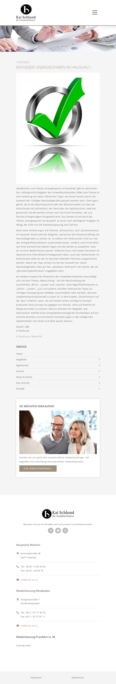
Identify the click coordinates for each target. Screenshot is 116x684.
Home (19, 353)
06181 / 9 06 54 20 (35, 566)
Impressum (35, 677)
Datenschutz (78, 677)
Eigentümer (22, 365)
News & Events (24, 377)
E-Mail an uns (26, 579)
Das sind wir (23, 382)
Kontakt (20, 388)
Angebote (21, 359)
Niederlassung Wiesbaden (33, 591)
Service (20, 371)
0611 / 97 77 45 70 (35, 612)
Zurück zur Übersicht (30, 336)
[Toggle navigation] (95, 11)
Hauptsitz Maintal (28, 545)
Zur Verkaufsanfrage (37, 468)
